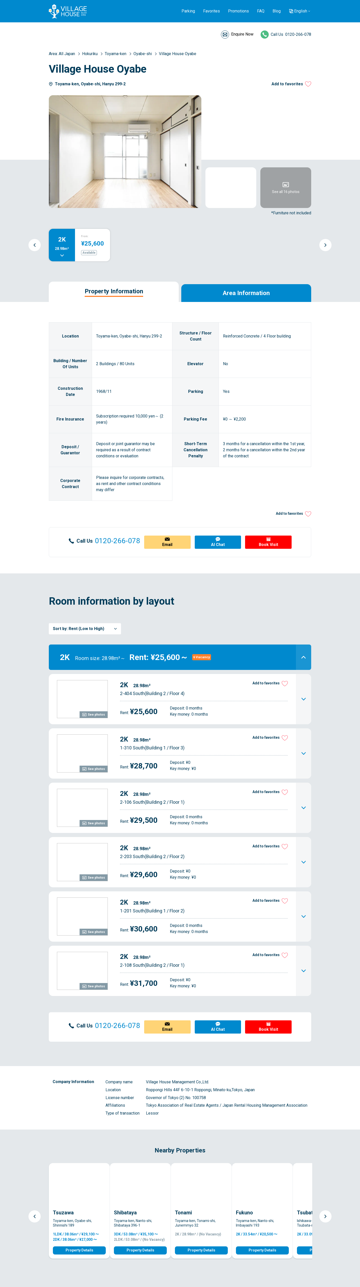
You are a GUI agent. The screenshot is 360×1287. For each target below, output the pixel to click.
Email (167, 544)
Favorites (211, 11)
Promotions (238, 11)
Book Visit (268, 544)
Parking (188, 11)
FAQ (260, 11)
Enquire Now (242, 34)
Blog (277, 11)
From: (84, 236)
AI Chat (218, 544)
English (300, 11)
